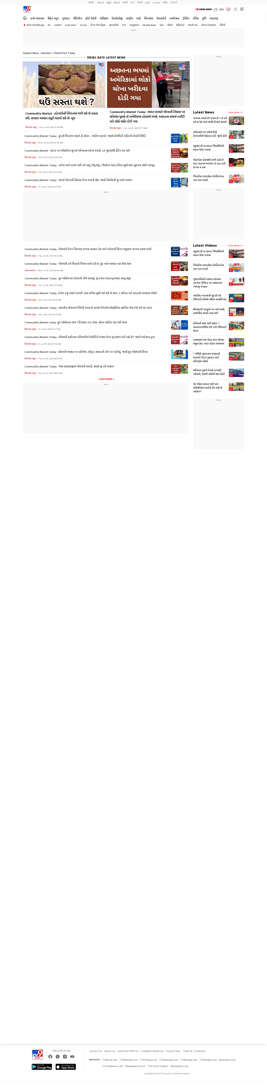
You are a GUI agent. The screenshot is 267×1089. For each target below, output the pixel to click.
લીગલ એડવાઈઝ (208, 25)
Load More (105, 379)
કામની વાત (193, 25)
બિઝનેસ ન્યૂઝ (31, 127)
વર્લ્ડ (138, 18)
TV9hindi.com (109, 1060)
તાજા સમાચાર (37, 18)
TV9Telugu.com (148, 1060)
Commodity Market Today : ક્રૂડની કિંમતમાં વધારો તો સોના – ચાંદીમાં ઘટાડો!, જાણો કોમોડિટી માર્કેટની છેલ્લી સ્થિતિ (85, 136)
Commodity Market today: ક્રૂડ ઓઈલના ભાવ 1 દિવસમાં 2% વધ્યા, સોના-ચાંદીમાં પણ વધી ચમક (76, 322)
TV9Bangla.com (188, 1060)
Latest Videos (205, 245)
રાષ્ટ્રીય (129, 18)
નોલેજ (170, 25)
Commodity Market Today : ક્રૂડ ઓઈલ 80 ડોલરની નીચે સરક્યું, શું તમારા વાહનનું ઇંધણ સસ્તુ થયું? (78, 278)
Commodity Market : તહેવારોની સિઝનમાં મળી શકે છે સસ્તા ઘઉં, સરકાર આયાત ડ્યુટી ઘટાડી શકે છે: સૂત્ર (61, 115)
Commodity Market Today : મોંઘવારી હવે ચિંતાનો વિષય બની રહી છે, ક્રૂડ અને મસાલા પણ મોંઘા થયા (78, 264)
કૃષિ (204, 18)
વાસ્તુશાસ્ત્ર (134, 25)
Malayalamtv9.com (135, 1066)
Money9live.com (180, 1066)
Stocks (83, 25)
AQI (221, 9)
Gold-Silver (70, 25)
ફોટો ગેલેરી (90, 18)
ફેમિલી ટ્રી (180, 25)
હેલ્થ (161, 25)
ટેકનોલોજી (117, 18)
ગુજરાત (66, 18)
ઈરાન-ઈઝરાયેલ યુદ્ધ (35, 25)
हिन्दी (92, 2)
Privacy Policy (173, 1051)
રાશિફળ (104, 18)
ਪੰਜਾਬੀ (140, 2)
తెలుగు (117, 2)
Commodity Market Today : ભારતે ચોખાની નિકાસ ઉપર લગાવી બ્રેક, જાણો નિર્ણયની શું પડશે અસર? (78, 180)
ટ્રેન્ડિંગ (186, 18)
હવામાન (57, 25)
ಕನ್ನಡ (108, 2)
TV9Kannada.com (168, 1060)
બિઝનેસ (148, 18)
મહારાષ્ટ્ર (214, 18)
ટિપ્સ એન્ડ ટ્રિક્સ (98, 25)
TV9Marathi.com (128, 1060)
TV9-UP (173, 2)
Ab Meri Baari (149, 25)
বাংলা (132, 2)
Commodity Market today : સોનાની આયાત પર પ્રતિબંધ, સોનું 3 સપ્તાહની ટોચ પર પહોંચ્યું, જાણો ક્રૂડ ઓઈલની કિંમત (86, 352)
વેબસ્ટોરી (161, 18)
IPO (124, 25)
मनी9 (165, 2)
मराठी (125, 2)
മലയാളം (156, 2)
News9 (100, 2)
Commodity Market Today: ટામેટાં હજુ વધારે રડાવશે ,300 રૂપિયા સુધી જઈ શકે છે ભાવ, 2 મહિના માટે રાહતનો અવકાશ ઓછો (91, 293)
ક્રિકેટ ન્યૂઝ (53, 18)
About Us (109, 1051)
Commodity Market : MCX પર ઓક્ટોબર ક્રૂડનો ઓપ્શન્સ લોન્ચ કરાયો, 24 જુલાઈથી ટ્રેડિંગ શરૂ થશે (77, 150)
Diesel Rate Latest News (106, 57)
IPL (49, 25)
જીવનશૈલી (114, 25)
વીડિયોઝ (77, 18)
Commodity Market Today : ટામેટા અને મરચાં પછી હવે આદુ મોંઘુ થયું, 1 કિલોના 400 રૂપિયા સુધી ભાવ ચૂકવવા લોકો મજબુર (90, 165)
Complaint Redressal (152, 1051)
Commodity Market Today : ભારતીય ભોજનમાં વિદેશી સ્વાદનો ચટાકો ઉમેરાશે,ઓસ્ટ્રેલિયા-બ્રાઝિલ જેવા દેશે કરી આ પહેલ (88, 308)
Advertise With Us (128, 1051)
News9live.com (227, 1060)
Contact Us (95, 1051)
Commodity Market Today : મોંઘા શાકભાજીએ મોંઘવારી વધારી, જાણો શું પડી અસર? (69, 366)
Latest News (203, 112)
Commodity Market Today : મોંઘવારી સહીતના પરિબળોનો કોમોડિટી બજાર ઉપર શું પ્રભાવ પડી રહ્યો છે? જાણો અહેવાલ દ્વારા (90, 337)
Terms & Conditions (194, 1051)
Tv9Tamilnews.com (112, 1066)
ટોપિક (196, 18)
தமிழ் (147, 2)
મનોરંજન (174, 18)
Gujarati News (31, 53)
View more (235, 112)
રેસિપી (222, 25)
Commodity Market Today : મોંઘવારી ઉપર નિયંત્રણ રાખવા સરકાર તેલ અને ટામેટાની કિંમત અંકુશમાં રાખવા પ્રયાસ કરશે (88, 249)
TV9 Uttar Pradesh (158, 1066)
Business (46, 53)
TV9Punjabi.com (208, 1060)
